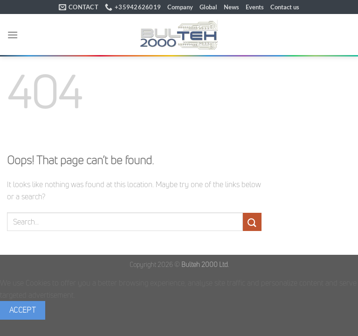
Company (180, 7)
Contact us (284, 7)
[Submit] (252, 222)
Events (255, 7)
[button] (12, 34)
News (231, 7)
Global (208, 7)
